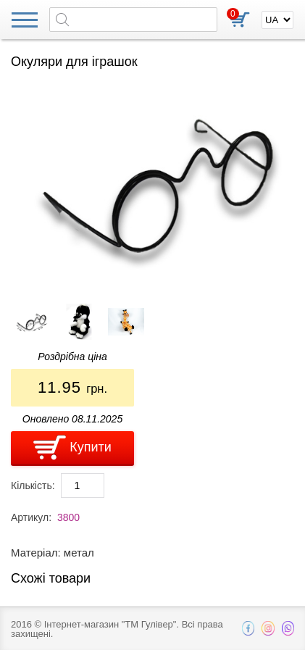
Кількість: (33, 485)
